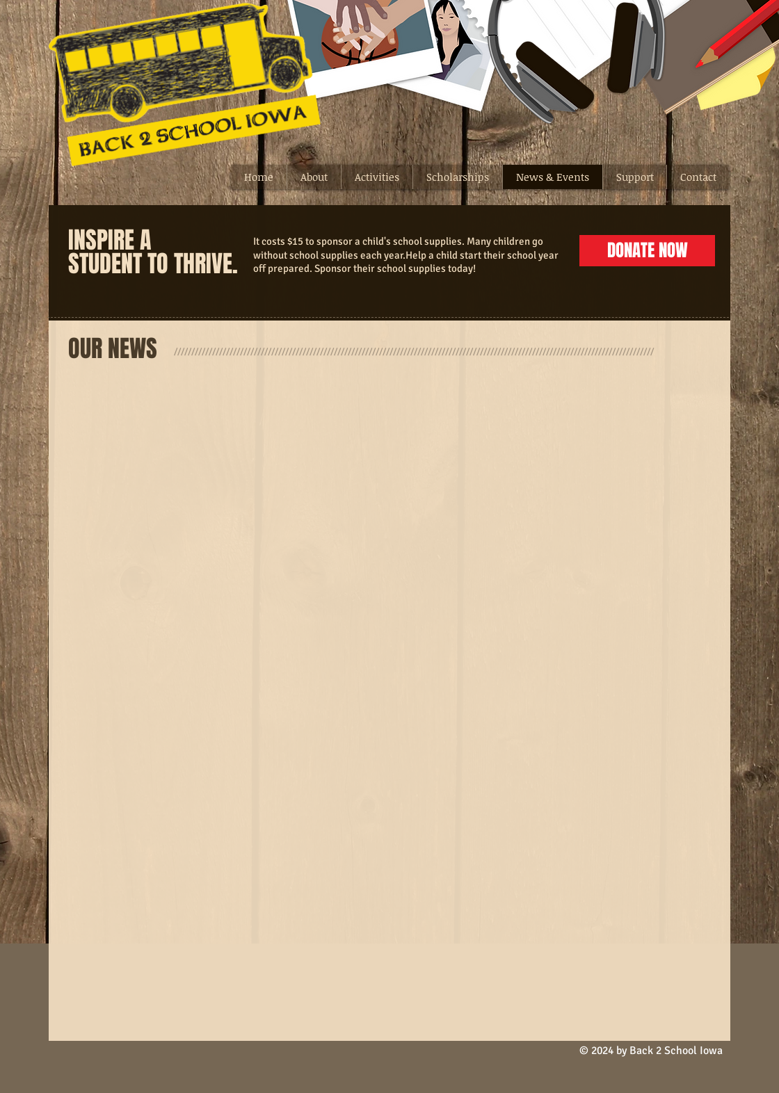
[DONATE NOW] (647, 250)
